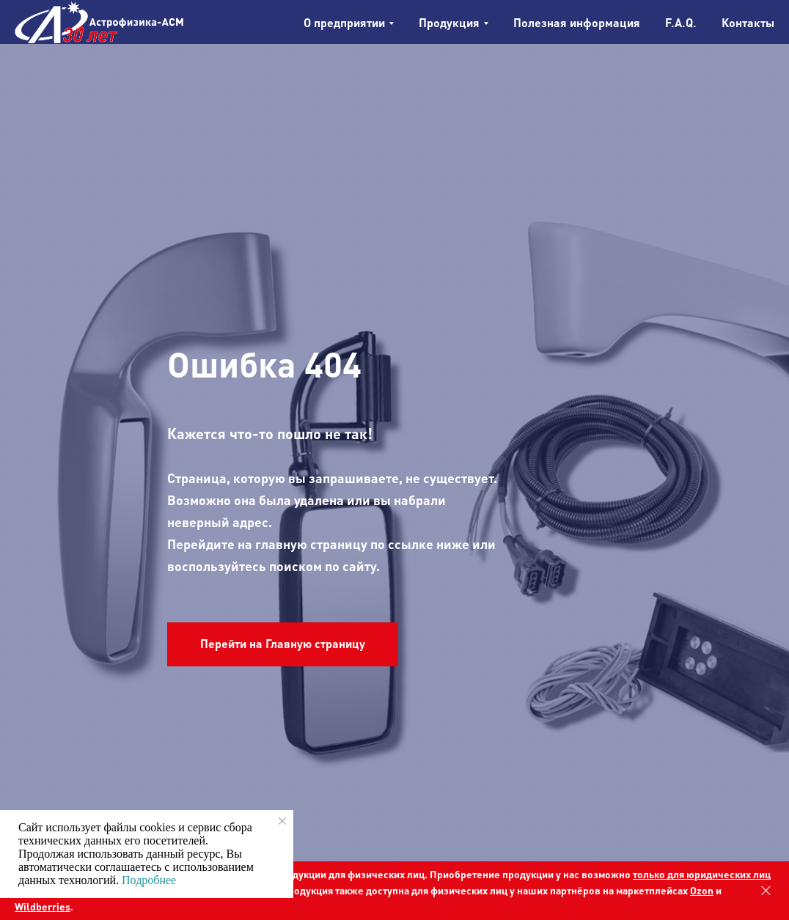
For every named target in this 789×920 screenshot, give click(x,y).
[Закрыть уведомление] (282, 821)
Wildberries (42, 906)
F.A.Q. (681, 22)
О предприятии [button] (344, 22)
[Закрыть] (765, 891)
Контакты (748, 22)
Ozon (701, 890)
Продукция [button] (449, 22)
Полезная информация (576, 22)
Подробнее (149, 880)
